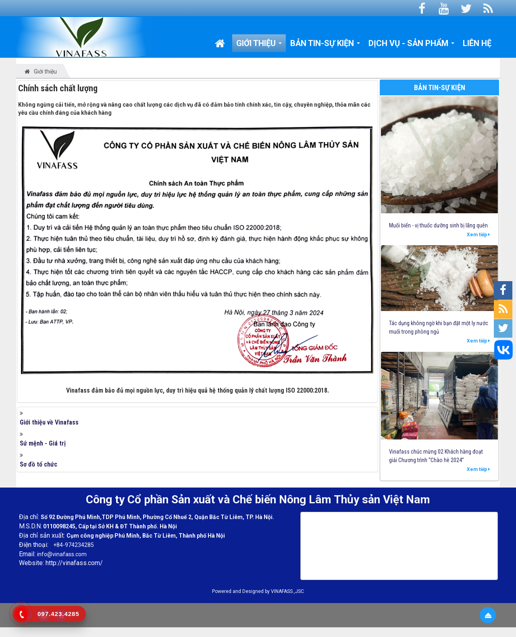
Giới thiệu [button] (259, 45)
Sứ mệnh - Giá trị (43, 443)
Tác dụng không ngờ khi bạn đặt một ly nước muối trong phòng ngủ (438, 327)
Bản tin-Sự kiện (439, 87)
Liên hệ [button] (477, 43)
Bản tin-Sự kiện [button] (325, 45)
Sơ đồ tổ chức (38, 464)
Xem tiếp (478, 235)
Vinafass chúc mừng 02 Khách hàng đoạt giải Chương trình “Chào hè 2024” (436, 455)
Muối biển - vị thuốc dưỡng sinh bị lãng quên (438, 225)
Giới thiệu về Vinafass (49, 422)
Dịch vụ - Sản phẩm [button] (411, 45)
